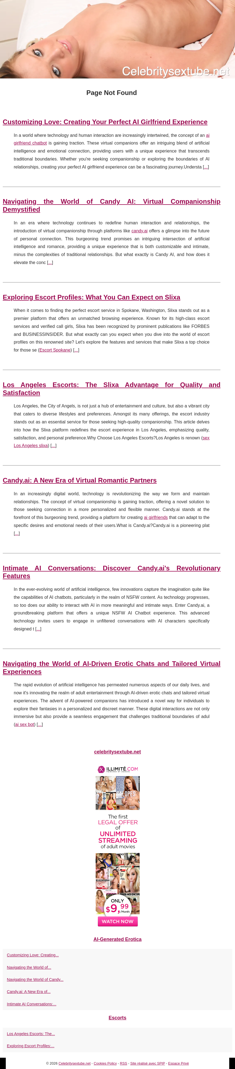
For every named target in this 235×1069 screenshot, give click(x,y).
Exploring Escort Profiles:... (30, 1046)
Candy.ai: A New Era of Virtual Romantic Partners (80, 480)
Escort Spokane (54, 350)
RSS (123, 1063)
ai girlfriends (156, 517)
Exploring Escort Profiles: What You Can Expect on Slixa (91, 297)
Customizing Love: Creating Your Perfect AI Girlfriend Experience (105, 122)
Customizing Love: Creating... (33, 955)
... (206, 167)
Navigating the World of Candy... (35, 979)
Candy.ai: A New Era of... (29, 991)
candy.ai (140, 231)
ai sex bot (24, 724)
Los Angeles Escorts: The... (31, 1034)
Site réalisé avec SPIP (147, 1063)
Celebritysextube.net (75, 1063)
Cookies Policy (105, 1063)
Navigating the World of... (29, 967)
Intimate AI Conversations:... (31, 1004)
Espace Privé (178, 1063)
